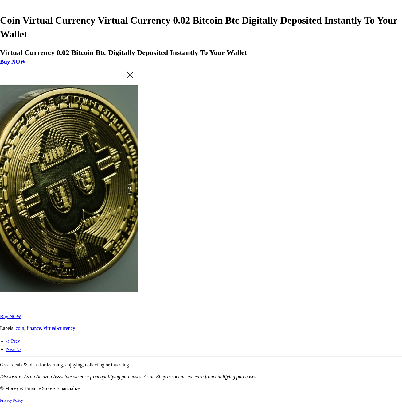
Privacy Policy (11, 400)
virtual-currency (59, 328)
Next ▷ (13, 349)
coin (20, 328)
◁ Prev (13, 341)
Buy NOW (13, 61)
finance (34, 328)
